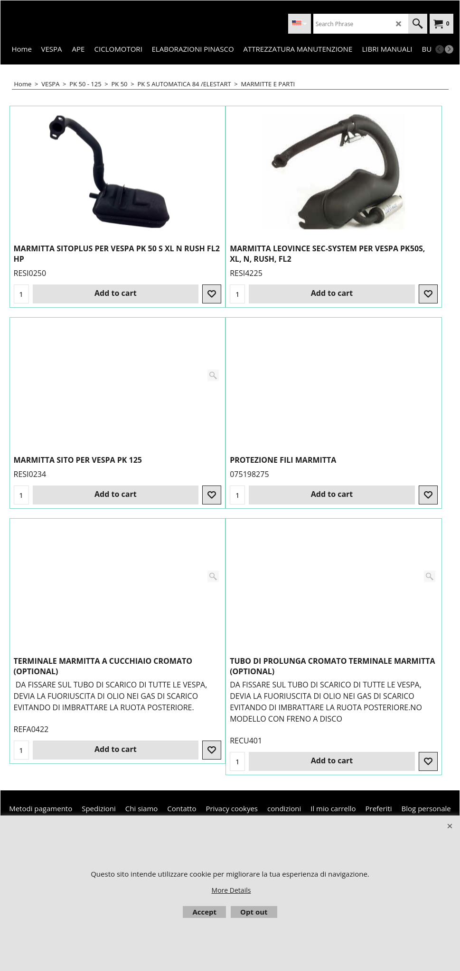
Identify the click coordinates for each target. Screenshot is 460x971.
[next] (449, 49)
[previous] (439, 49)
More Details (231, 890)
